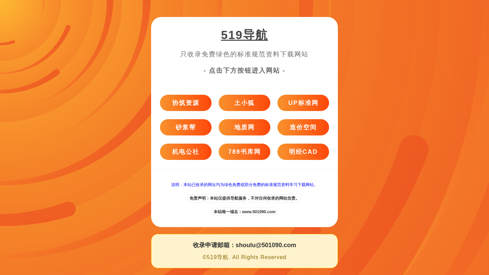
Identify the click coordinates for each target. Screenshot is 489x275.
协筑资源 (185, 102)
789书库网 (244, 151)
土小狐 (244, 102)
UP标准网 (303, 102)
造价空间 (303, 127)
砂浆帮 (186, 127)
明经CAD (303, 151)
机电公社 (185, 151)
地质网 (244, 127)
